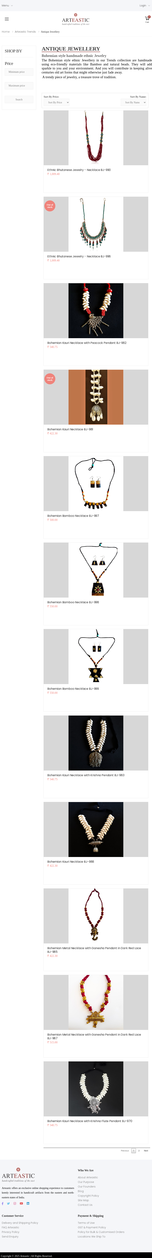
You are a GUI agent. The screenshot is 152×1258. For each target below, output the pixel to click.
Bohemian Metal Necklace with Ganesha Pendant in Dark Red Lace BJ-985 (94, 950)
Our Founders (87, 1186)
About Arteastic (88, 1177)
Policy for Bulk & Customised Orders (101, 1232)
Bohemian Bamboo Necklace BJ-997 (73, 516)
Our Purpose (86, 1182)
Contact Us (85, 1205)
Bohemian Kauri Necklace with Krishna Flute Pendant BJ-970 (89, 1121)
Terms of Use (86, 1223)
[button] (147, 19)
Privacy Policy (10, 1232)
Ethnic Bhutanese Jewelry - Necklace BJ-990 (79, 170)
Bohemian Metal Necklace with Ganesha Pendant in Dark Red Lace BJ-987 (94, 1036)
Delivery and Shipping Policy (20, 1223)
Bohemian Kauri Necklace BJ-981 (70, 429)
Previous (125, 1150)
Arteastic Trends (25, 32)
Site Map (83, 1200)
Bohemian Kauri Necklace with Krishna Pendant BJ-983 (85, 775)
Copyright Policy (88, 1196)
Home (6, 32)
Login (143, 5)
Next (146, 1150)
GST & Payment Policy (92, 1227)
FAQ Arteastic (10, 1227)
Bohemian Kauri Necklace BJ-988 (70, 862)
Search (19, 99)
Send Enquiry (10, 1236)
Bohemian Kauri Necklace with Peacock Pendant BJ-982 (86, 343)
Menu (5, 5)
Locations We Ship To (91, 1236)
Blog (81, 1191)
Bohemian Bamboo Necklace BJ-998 (73, 602)
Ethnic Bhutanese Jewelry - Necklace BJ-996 (79, 256)
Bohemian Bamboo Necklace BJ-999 (73, 689)
